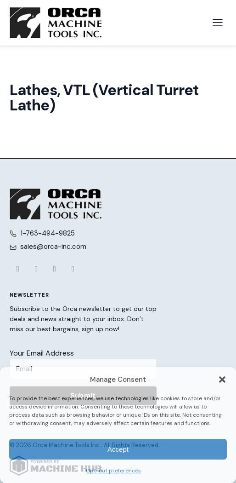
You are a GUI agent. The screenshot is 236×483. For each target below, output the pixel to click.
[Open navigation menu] (217, 22)
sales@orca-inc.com (53, 246)
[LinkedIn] (73, 269)
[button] (222, 379)
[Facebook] (18, 269)
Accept (118, 449)
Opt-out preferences (113, 470)
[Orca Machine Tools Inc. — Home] (55, 22)
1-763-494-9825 (47, 233)
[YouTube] (54, 269)
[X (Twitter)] (36, 269)
